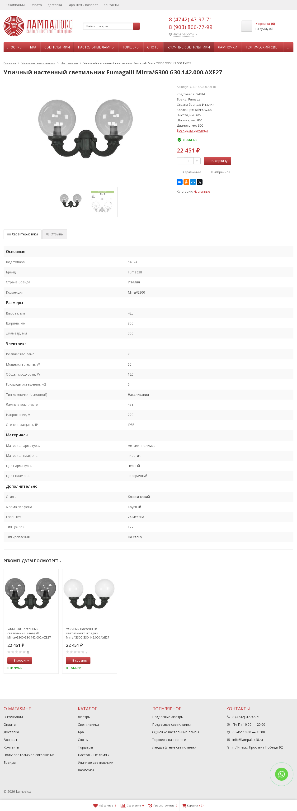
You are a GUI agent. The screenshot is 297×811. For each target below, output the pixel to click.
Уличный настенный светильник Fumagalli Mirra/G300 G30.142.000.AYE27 (87, 633)
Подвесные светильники (172, 724)
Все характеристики (192, 130)
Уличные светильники (188, 47)
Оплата (36, 5)
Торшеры (130, 47)
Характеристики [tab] (22, 234)
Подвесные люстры (168, 717)
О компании (15, 5)
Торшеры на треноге (169, 739)
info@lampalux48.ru (247, 739)
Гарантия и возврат (83, 5)
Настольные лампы (96, 47)
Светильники (57, 47)
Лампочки (227, 47)
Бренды (10, 762)
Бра (33, 47)
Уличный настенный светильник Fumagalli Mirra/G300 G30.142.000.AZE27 (29, 633)
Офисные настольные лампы (175, 732)
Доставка (54, 5)
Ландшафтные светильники (174, 747)
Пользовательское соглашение (29, 755)
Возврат (10, 739)
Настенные (202, 192)
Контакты (111, 5)
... (288, 47)
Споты (153, 47)
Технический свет (262, 47)
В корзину (216, 160)
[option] (71, 202)
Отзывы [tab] (54, 234)
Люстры (14, 47)
